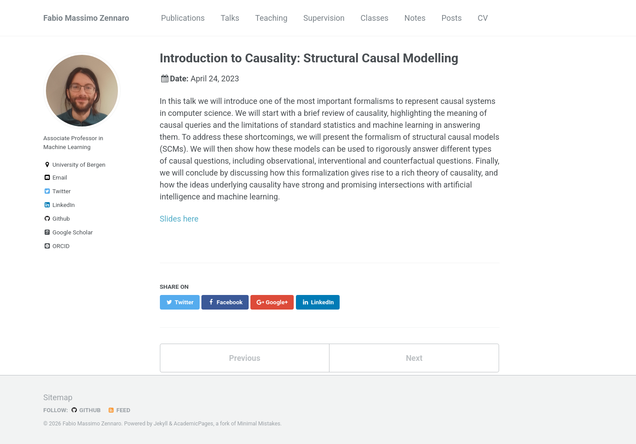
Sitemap (57, 397)
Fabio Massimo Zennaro (86, 18)
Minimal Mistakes (258, 424)
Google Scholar (68, 232)
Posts (451, 18)
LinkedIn (59, 204)
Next (414, 358)
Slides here (179, 218)
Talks (230, 18)
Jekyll (161, 424)
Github (56, 218)
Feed (118, 409)
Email (55, 177)
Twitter (57, 191)
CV (482, 18)
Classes (374, 18)
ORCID (56, 245)
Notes (415, 18)
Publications (182, 18)
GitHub (85, 409)
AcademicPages (193, 424)
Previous (244, 358)
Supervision (324, 18)
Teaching (271, 18)
